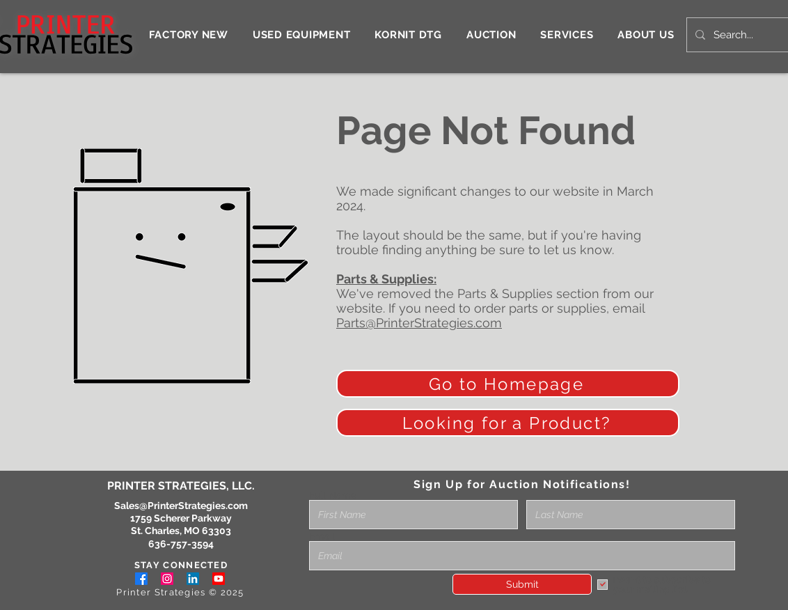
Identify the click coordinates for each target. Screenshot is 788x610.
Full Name (332, 495)
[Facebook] (141, 578)
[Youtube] (218, 578)
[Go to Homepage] (507, 384)
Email (322, 536)
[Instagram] (167, 578)
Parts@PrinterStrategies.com (419, 322)
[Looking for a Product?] (507, 423)
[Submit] (522, 584)
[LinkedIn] (193, 578)
